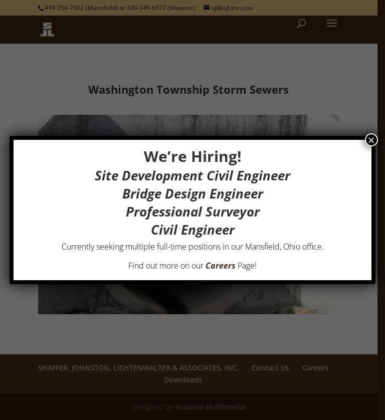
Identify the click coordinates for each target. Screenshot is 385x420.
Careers (221, 265)
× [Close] (371, 139)
